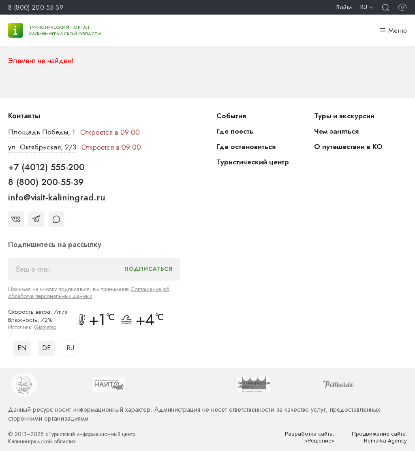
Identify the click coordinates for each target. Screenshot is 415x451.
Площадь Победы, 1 (42, 132)
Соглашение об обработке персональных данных (88, 292)
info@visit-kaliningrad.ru (56, 197)
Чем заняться (336, 131)
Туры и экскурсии (344, 116)
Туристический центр (253, 162)
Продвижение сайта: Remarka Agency (379, 437)
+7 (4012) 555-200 (46, 166)
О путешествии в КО (349, 146)
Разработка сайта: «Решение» (309, 437)
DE (46, 348)
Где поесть (235, 131)
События (231, 116)
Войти (344, 7)
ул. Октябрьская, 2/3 (42, 147)
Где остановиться (246, 146)
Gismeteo (45, 327)
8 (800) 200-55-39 (35, 7)
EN (21, 348)
